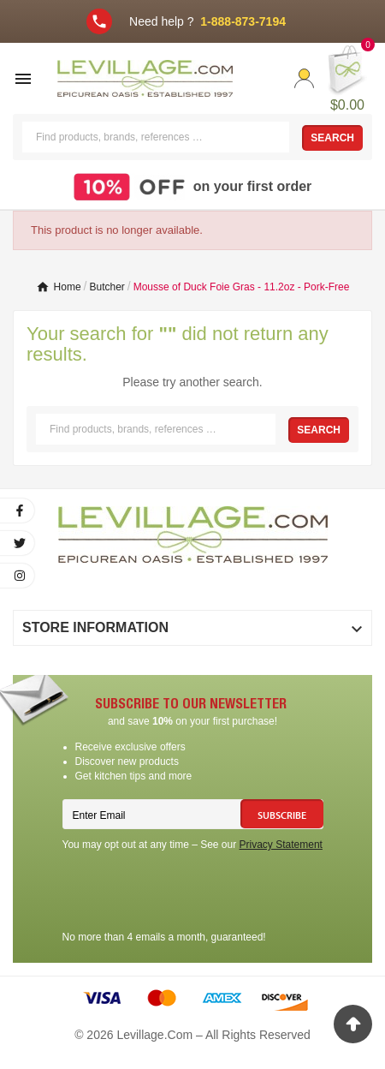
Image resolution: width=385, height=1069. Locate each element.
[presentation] (192, 893)
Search (332, 138)
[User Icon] (304, 78)
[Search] (155, 137)
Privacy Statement (281, 845)
